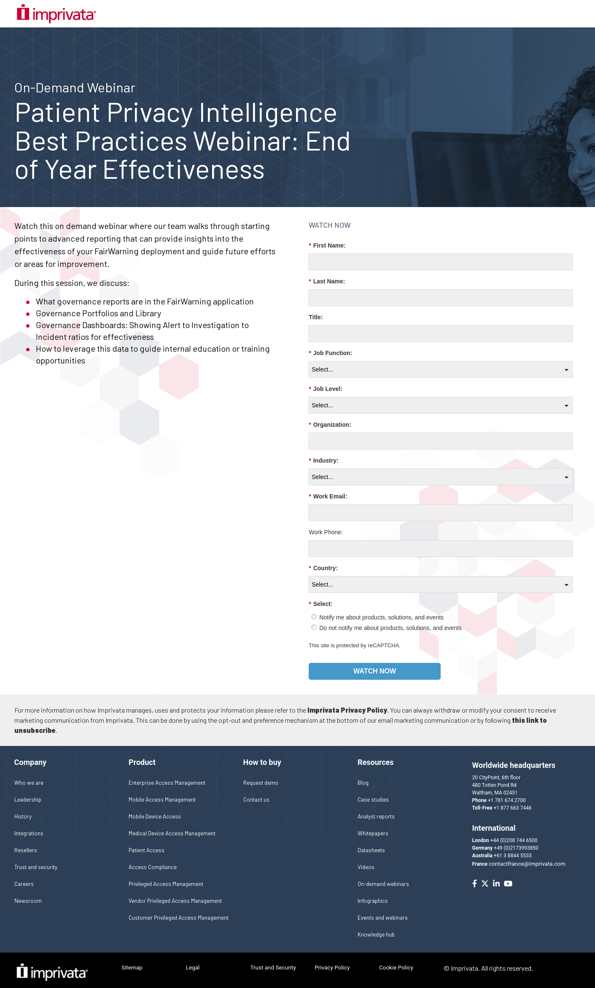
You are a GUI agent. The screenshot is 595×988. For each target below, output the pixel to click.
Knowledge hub (376, 928)
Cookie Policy (396, 961)
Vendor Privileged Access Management (175, 894)
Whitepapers (373, 827)
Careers (24, 877)
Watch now (374, 665)
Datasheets (371, 844)
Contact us (256, 793)
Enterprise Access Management (167, 776)
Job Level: (325, 383)
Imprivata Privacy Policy (347, 704)
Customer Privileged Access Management (179, 911)
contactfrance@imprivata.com (527, 858)
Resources (376, 756)
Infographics (373, 894)
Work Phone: (326, 526)
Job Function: (330, 347)
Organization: (330, 419)
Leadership (27, 793)
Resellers (25, 844)
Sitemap (132, 961)
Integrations (28, 827)
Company (30, 756)
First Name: (327, 240)
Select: (320, 598)
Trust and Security (273, 961)
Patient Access (146, 844)
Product (142, 756)
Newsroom (28, 894)
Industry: (323, 455)
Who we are (28, 776)
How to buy (262, 756)
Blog (363, 776)
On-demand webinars (383, 877)
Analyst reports (376, 810)
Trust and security (35, 860)
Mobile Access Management (162, 793)
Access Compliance (153, 860)
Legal (193, 961)
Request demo (260, 776)
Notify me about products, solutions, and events (381, 611)
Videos (366, 860)
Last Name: (327, 276)
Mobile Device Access (155, 810)
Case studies (373, 793)
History (23, 810)
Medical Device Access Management (172, 827)
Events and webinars (383, 911)
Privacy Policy (332, 961)
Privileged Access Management (166, 877)
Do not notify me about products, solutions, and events (390, 622)
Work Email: (328, 491)
